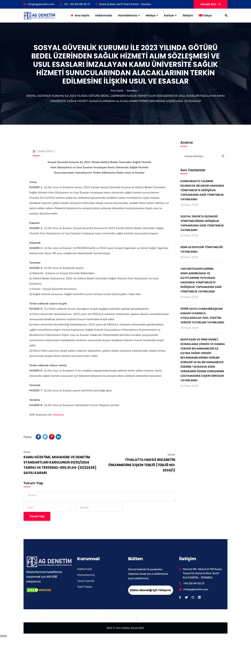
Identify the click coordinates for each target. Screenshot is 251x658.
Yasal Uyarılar (86, 581)
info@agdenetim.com (39, 4)
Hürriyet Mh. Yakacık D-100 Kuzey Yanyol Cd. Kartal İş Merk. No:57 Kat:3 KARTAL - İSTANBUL (202, 573)
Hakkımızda (84, 569)
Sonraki (171, 454)
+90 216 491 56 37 (193, 583)
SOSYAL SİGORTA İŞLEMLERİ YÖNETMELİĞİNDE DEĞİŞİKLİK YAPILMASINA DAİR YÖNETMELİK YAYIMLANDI (202, 223)
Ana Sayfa (116, 91)
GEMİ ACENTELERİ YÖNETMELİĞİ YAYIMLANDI (201, 249)
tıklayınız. (59, 415)
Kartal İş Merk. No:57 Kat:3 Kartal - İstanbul (123, 4)
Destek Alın (210, 4)
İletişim (188, 15)
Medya (150, 15)
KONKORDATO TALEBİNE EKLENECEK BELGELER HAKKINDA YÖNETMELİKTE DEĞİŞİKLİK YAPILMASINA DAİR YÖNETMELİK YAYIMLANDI (202, 190)
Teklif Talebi (84, 587)
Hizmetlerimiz (127, 15)
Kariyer (169, 15)
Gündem (132, 91)
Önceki (27, 452)
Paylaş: (28, 437)
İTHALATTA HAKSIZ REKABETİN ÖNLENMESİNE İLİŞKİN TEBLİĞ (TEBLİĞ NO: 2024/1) (141, 465)
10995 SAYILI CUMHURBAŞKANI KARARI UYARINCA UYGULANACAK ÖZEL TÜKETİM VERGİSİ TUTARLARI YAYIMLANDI (202, 315)
